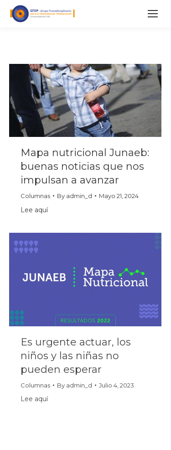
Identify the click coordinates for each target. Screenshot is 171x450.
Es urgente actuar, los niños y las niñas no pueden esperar (76, 356)
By (74, 195)
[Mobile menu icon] (153, 14)
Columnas (35, 195)
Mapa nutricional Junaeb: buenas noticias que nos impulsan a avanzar (85, 166)
